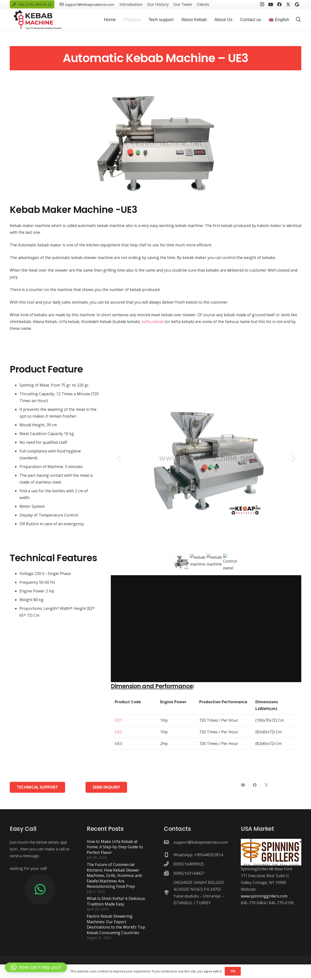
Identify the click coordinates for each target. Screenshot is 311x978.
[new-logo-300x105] (37, 19)
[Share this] (254, 785)
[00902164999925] (168, 864)
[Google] (297, 4)
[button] (298, 20)
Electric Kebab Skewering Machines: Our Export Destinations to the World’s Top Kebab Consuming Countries (116, 924)
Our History (158, 4)
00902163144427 (188, 873)
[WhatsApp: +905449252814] (168, 854)
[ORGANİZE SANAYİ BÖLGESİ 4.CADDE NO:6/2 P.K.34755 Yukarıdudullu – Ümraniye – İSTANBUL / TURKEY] (168, 892)
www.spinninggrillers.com (264, 896)
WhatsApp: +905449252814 (198, 854)
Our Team (182, 4)
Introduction (131, 4)
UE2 (118, 732)
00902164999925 (188, 864)
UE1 (118, 720)
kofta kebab (153, 321)
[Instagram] (262, 4)
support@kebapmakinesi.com (200, 842)
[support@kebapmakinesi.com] (168, 842)
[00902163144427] (168, 873)
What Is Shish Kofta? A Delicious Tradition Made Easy (116, 901)
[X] (288, 4)
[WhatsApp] (40, 889)
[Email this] (243, 785)
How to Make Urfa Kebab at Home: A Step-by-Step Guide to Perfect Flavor (115, 847)
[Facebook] (279, 4)
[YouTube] (270, 4)
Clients (203, 4)
